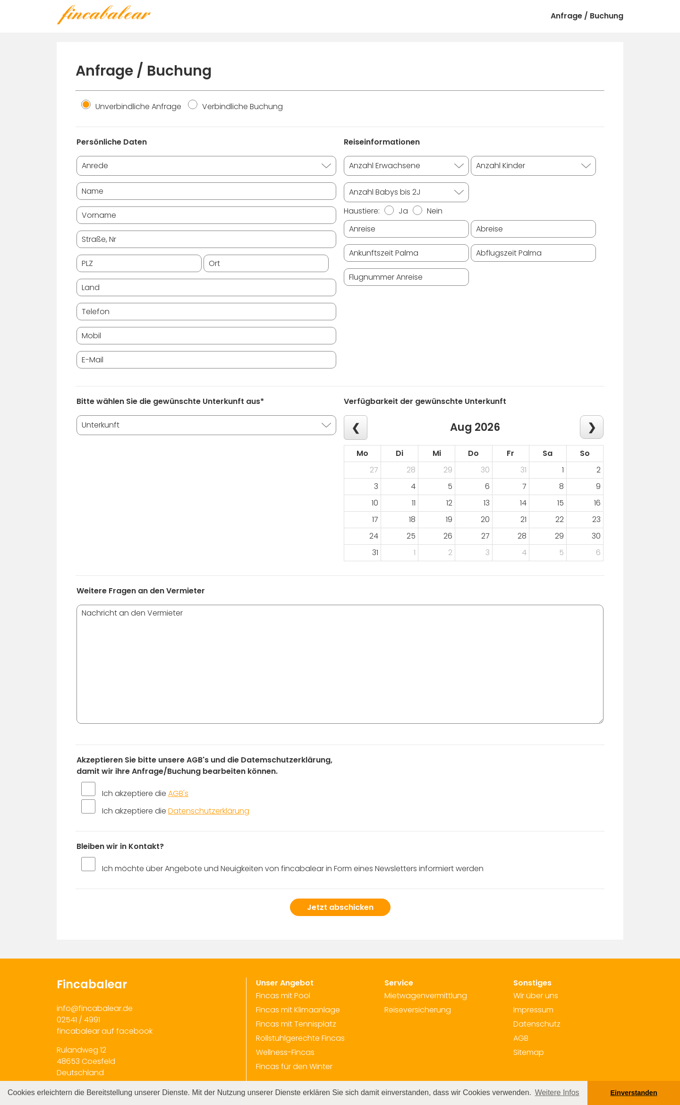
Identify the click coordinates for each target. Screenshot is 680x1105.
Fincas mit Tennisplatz (296, 1024)
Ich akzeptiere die (145, 793)
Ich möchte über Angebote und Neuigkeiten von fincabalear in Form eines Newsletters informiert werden (293, 868)
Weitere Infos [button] (557, 1092)
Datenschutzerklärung (208, 810)
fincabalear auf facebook (105, 1031)
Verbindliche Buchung (235, 106)
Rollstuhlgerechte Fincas (300, 1038)
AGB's (178, 793)
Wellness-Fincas (285, 1052)
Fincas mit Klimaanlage (298, 1009)
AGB (520, 1038)
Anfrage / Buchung (587, 15)
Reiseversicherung (417, 1009)
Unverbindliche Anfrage (131, 106)
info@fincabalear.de (95, 1008)
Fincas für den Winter (294, 1066)
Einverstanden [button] (634, 1092)
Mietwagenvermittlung (425, 995)
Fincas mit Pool (283, 995)
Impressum (533, 1009)
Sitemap (528, 1052)
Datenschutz (537, 1024)
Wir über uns (535, 995)
